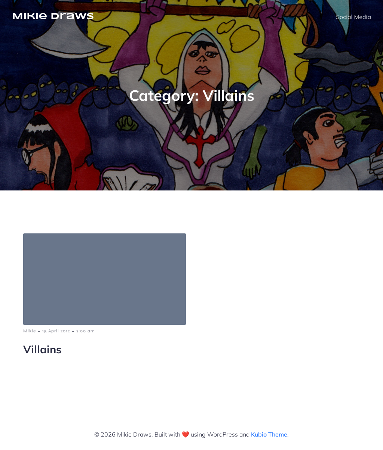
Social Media (353, 17)
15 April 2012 (56, 330)
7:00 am (85, 330)
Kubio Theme (269, 434)
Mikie (29, 330)
